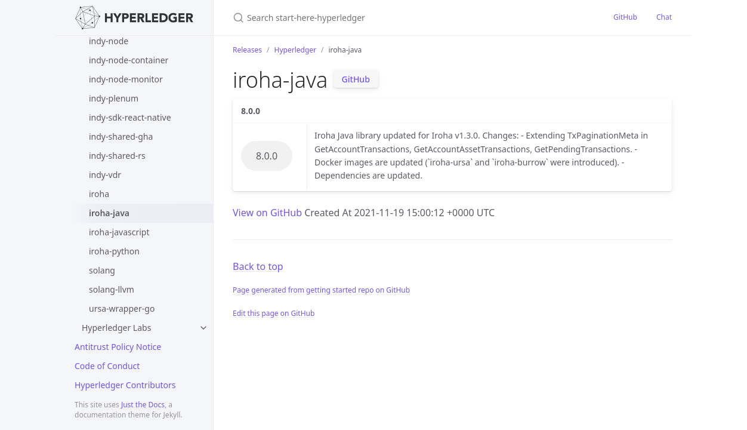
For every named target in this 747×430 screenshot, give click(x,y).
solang (102, 270)
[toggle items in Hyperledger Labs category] (203, 327)
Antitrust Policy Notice (118, 346)
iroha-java (109, 213)
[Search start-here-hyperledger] (373, 17)
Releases (247, 50)
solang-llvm (111, 289)
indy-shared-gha (121, 136)
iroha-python (114, 251)
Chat (664, 17)
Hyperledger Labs (116, 327)
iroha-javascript (119, 232)
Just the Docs (143, 405)
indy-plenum (113, 98)
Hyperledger (295, 50)
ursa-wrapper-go (122, 308)
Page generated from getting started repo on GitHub (321, 290)
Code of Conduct (107, 365)
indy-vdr (105, 174)
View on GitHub (268, 212)
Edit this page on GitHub (273, 313)
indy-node (108, 41)
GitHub (625, 17)
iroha (99, 193)
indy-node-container (128, 60)
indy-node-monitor (126, 79)
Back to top (258, 266)
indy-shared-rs (117, 155)
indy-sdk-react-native (130, 117)
